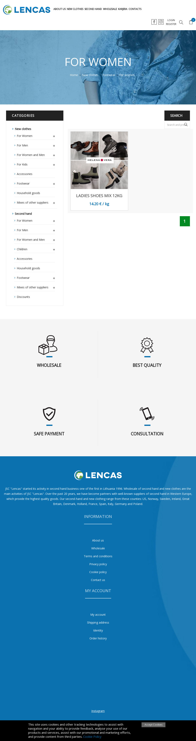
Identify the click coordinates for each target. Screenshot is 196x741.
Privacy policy (98, 564)
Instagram (98, 711)
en (162, 22)
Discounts (23, 297)
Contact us (98, 580)
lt (154, 22)
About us (59, 9)
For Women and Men (36, 154)
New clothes (75, 9)
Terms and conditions (98, 556)
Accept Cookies (153, 724)
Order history (98, 638)
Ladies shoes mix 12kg (99, 195)
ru (170, 22)
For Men (36, 145)
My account (98, 614)
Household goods (28, 193)
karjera (122, 9)
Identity (98, 630)
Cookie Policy (92, 737)
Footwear (36, 183)
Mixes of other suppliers (36, 202)
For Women (36, 135)
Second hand (93, 9)
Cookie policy (98, 572)
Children (36, 249)
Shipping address (98, 622)
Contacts (135, 9)
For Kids (36, 164)
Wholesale (110, 9)
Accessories (24, 174)
